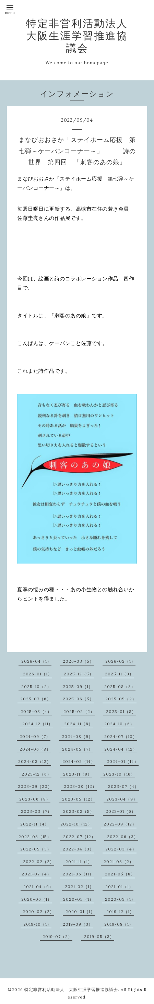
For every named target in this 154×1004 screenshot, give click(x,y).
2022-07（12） (79, 836)
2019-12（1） (120, 911)
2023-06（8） (34, 799)
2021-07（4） (36, 873)
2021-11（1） (79, 861)
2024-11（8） (78, 723)
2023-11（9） (77, 774)
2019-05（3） (99, 936)
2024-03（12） (34, 761)
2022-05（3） (35, 848)
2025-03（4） (36, 711)
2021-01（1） (119, 886)
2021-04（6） (38, 886)
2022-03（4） (121, 848)
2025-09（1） (78, 686)
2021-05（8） (120, 873)
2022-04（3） (78, 848)
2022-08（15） (35, 836)
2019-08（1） (118, 924)
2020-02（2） (38, 911)
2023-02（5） (78, 811)
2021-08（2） (119, 861)
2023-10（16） (119, 774)
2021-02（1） (79, 886)
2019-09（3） (78, 924)
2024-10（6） (119, 723)
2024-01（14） (123, 761)
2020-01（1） (80, 911)
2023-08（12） (80, 786)
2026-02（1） (120, 661)
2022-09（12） (120, 824)
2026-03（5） (78, 661)
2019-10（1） (37, 924)
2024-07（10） (120, 736)
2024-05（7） (77, 749)
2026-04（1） (36, 661)
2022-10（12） (76, 824)
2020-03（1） (120, 899)
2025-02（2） (79, 711)
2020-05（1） (78, 899)
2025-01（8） (121, 711)
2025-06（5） (78, 698)
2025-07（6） (35, 698)
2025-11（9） (119, 673)
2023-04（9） (122, 799)
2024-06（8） (35, 749)
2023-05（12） (78, 799)
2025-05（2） (121, 698)
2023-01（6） (121, 811)
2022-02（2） (38, 861)
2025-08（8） (119, 686)
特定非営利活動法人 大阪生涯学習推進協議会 (82, 35)
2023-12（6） (36, 774)
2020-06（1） (36, 899)
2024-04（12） (120, 749)
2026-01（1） (37, 673)
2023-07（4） (123, 786)
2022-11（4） (34, 824)
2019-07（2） (57, 936)
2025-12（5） (79, 673)
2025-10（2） (36, 686)
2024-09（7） (35, 736)
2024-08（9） (77, 736)
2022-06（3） (122, 836)
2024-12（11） (37, 723)
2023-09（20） (35, 786)
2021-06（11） (78, 873)
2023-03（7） (36, 811)
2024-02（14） (78, 761)
